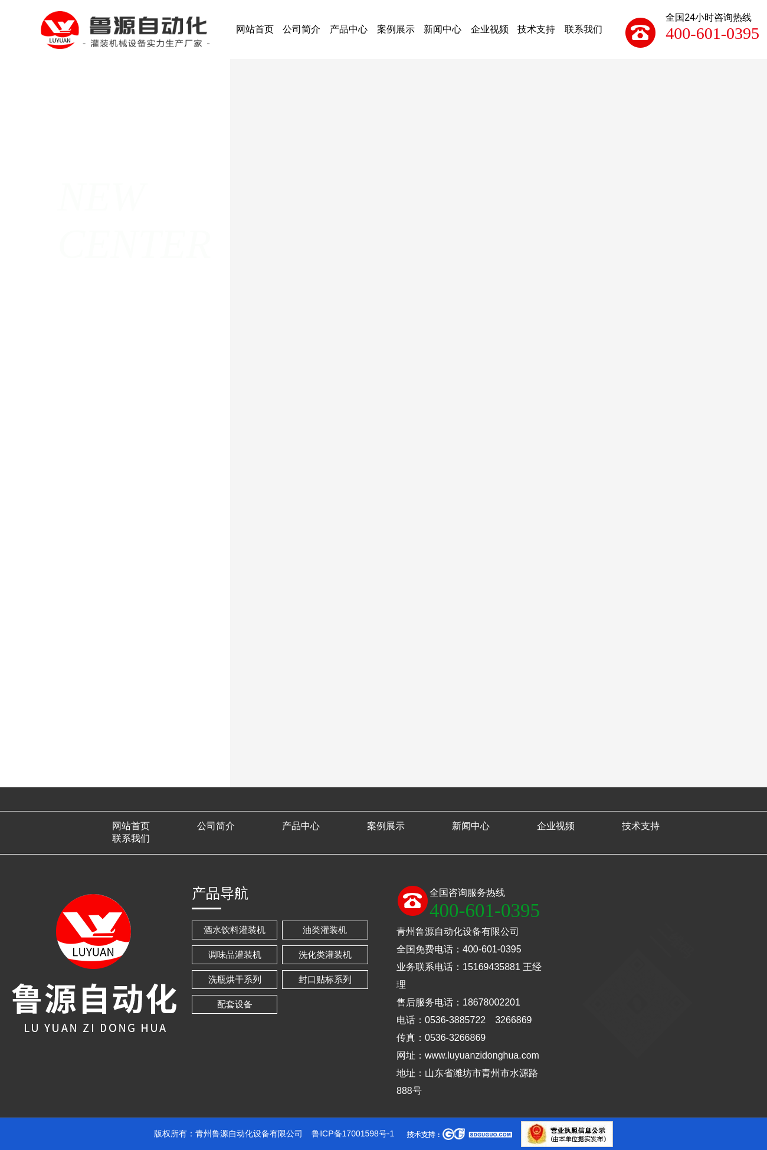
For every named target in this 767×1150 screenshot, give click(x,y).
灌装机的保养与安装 (451, 778)
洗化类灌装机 (325, 954)
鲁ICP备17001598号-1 (353, 1133)
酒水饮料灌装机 (235, 930)
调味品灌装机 (234, 954)
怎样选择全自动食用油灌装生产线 (546, 778)
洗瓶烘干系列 (234, 979)
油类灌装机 (325, 930)
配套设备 (235, 1004)
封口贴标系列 (325, 979)
